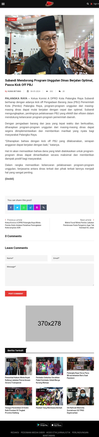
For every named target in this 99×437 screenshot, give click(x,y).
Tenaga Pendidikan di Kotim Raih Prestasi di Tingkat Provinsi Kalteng (17, 410)
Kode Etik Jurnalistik (58, 432)
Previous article (27, 223)
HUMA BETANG (13, 91)
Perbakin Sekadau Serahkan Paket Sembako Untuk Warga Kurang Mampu (48, 380)
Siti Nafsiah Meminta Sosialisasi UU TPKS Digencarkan (75, 410)
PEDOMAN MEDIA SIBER (33, 432)
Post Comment (16, 293)
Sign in (95, 4)
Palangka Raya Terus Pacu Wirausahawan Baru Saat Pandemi (78, 375)
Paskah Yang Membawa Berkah (49, 408)
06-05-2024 (33, 91)
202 (49, 91)
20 (62, 91)
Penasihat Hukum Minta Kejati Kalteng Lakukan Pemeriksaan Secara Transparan (17, 380)
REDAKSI (15, 432)
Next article (72, 223)
